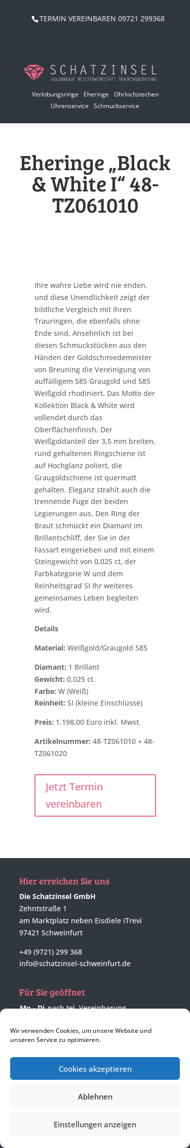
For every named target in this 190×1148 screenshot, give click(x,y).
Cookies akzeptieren (95, 1069)
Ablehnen (95, 1096)
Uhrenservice (70, 106)
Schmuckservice (116, 106)
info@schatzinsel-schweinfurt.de (75, 963)
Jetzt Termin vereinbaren (74, 795)
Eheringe (96, 94)
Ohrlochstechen (136, 94)
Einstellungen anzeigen (95, 1124)
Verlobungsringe (55, 94)
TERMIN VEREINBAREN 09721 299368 (102, 18)
